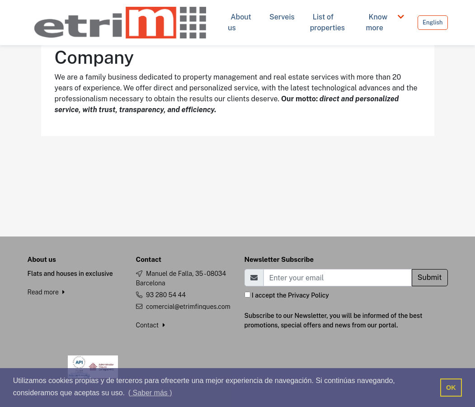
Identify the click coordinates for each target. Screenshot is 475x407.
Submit (430, 277)
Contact (150, 325)
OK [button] (451, 387)
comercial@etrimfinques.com (188, 306)
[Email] (337, 277)
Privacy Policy (308, 295)
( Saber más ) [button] (150, 393)
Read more (46, 292)
